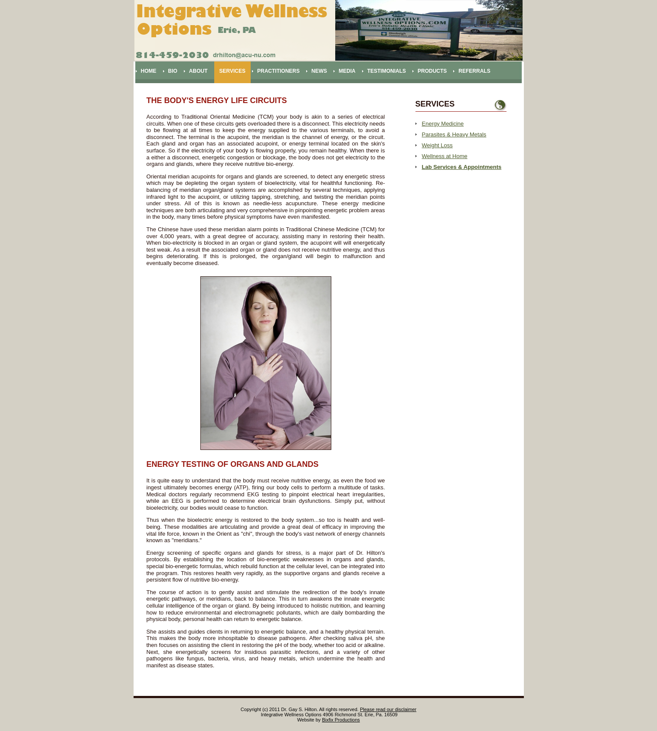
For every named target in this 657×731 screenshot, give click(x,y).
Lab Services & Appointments (462, 167)
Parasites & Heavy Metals (454, 134)
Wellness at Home (444, 156)
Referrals (474, 71)
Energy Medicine (443, 123)
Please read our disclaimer (388, 709)
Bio (172, 71)
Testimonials (386, 71)
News (319, 71)
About (198, 71)
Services (232, 71)
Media (347, 71)
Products (432, 71)
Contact (153, 93)
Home (149, 71)
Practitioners (278, 71)
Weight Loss (437, 145)
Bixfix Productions (341, 719)
